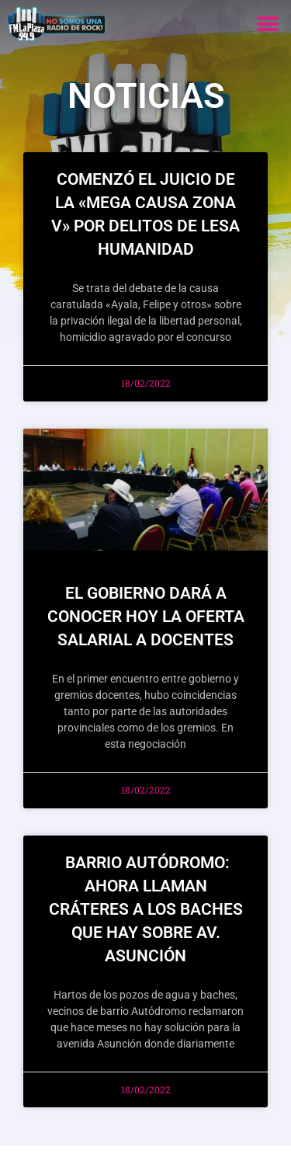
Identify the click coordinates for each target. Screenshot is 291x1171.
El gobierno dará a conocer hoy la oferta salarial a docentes (145, 616)
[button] (267, 23)
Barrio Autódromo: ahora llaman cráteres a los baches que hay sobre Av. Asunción (146, 909)
